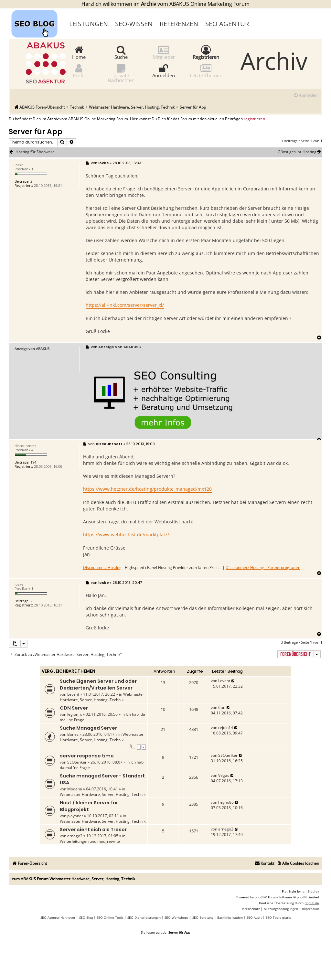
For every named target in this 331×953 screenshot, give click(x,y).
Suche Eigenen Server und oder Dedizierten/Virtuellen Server (98, 684)
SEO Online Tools (110, 917)
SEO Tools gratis (278, 917)
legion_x (74, 714)
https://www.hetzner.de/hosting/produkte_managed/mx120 (147, 489)
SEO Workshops (176, 917)
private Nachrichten (121, 73)
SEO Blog (86, 917)
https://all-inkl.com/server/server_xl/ (125, 305)
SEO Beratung (202, 917)
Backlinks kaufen (230, 917)
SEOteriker (77, 762)
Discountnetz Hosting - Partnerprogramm (263, 567)
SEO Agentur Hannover (57, 917)
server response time (87, 756)
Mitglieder (164, 52)
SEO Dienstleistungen (144, 917)
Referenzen (179, 23)
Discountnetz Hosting (102, 567)
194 (33, 462)
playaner (75, 816)
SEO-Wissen (134, 23)
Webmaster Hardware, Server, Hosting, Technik (102, 696)
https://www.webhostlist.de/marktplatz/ (126, 534)
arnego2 (74, 836)
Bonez (73, 734)
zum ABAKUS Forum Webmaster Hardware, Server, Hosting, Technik (73, 879)
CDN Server (74, 708)
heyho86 (226, 802)
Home (79, 52)
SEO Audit (254, 917)
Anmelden (163, 70)
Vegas (223, 775)
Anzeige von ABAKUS (32, 349)
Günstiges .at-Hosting (300, 152)
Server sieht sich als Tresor (93, 829)
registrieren (254, 119)
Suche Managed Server (88, 728)
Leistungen (88, 23)
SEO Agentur (227, 23)
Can (221, 707)
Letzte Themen (206, 70)
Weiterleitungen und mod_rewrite (90, 841)
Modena (74, 789)
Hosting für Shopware (35, 152)
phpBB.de (311, 903)
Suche (121, 52)
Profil (79, 70)
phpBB (259, 897)
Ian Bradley (310, 891)
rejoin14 (225, 727)
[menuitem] (305, 95)
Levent (73, 694)
